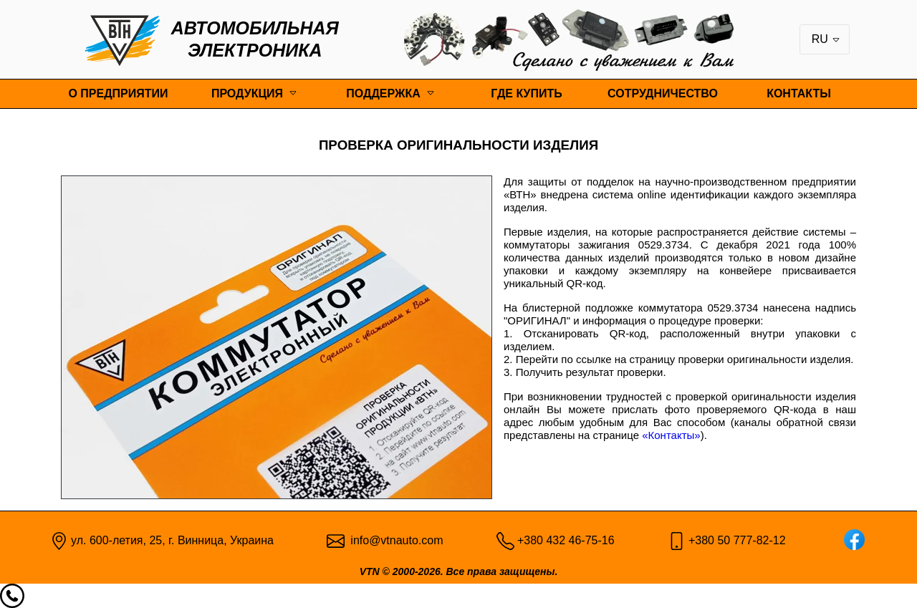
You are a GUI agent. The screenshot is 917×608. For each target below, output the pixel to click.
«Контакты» (671, 435)
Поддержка (383, 93)
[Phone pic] (505, 540)
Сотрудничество (663, 93)
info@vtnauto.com (396, 540)
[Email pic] (336, 540)
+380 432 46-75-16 (566, 540)
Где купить (526, 93)
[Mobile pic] (677, 540)
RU (826, 39)
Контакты (799, 93)
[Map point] (59, 540)
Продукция (247, 93)
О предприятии (118, 93)
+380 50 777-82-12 (737, 540)
